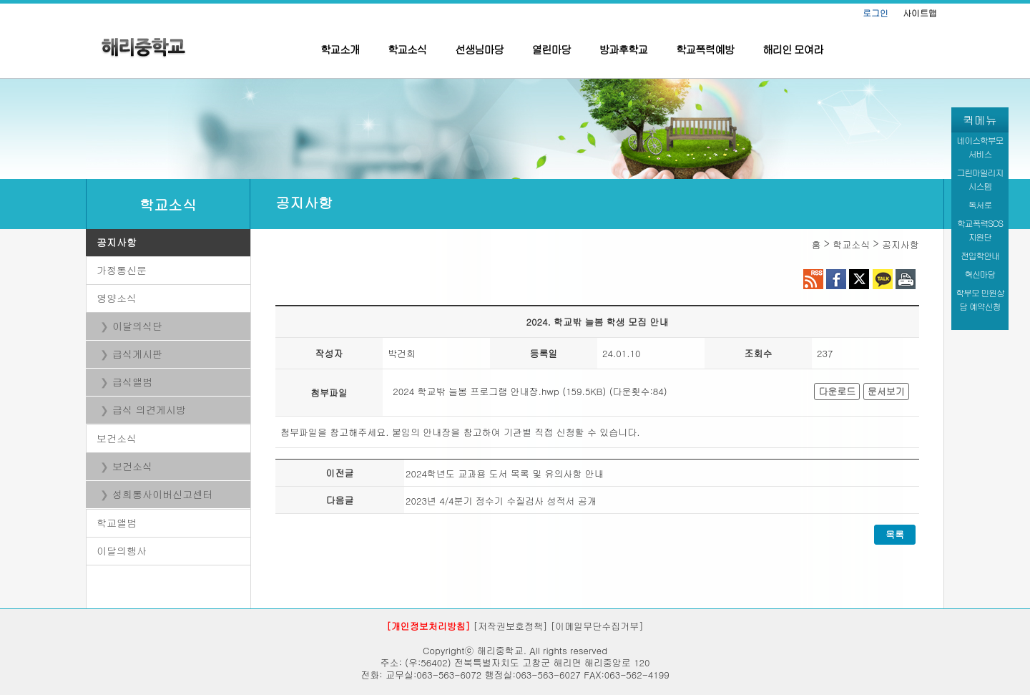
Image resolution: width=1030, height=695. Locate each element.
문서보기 (886, 391)
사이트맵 (920, 12)
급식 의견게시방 (149, 409)
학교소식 (407, 49)
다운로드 (836, 391)
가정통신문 (122, 270)
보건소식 (117, 438)
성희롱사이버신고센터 (162, 494)
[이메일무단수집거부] (597, 626)
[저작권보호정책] (511, 626)
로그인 (875, 12)
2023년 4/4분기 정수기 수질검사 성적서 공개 (501, 500)
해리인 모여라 (792, 49)
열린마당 (551, 49)
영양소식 (117, 298)
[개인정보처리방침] (428, 626)
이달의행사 (122, 550)
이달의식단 (137, 326)
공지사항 (117, 242)
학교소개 (339, 49)
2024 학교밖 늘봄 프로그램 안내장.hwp (476, 391)
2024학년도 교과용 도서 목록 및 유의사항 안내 (505, 473)
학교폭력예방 (705, 49)
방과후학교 (623, 49)
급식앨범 (132, 381)
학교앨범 (117, 522)
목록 (895, 534)
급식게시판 (137, 353)
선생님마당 (479, 49)
